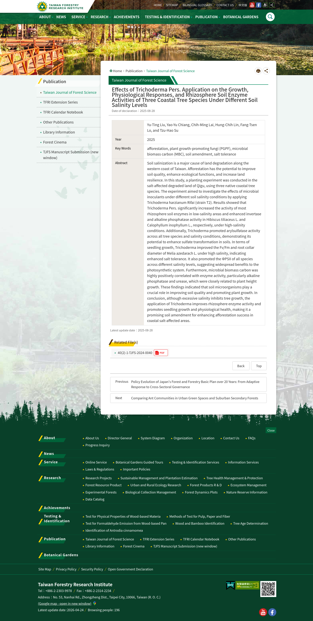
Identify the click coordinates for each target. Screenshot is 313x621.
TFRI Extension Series (158, 539)
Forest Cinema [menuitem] (55, 142)
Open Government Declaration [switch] (130, 569)
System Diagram (153, 438)
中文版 (243, 5)
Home (158, 5)
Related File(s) (126, 342)
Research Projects (98, 477)
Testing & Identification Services (195, 462)
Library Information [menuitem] (59, 132)
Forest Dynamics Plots (201, 492)
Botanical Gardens (241, 16)
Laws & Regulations (99, 469)
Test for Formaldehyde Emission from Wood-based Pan (125, 523)
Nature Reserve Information (246, 492)
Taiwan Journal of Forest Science (109, 539)
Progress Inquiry (97, 445)
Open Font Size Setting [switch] (265, 5)
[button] (241, 365)
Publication (206, 16)
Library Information (99, 546)
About (45, 16)
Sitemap (172, 5)
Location (207, 438)
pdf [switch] (162, 353)
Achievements (126, 16)
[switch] (230, 585)
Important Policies (136, 469)
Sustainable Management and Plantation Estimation (159, 477)
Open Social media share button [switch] (271, 5)
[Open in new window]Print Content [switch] (258, 70)
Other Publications (242, 539)
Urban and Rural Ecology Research (155, 484)
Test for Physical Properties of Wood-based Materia (122, 516)
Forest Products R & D (206, 484)
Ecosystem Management (248, 484)
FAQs (252, 438)
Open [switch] (270, 16)
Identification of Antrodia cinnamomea (114, 530)
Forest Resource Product (103, 484)
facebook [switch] (258, 5)
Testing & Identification (167, 16)
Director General (120, 438)
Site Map (44, 569)
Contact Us (225, 5)
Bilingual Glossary (197, 5)
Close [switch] (271, 430)
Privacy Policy (66, 569)
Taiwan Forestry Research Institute (61, 6)
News (61, 16)
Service (78, 16)
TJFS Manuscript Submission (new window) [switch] (70, 154)
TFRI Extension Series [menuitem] (60, 102)
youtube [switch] (252, 5)
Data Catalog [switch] (94, 499)
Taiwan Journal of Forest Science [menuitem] (69, 92)
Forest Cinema (134, 546)
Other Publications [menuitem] (58, 122)
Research (99, 16)
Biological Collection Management (150, 492)
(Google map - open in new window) (64, 603)
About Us (92, 438)
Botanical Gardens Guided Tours (139, 462)
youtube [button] (263, 612)
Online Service (96, 462)
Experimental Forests (101, 492)
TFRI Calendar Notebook (201, 539)
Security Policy (92, 569)
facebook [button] (272, 612)
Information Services (243, 462)
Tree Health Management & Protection (234, 477)
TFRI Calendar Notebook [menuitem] (63, 112)
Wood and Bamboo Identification (199, 523)
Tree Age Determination (250, 523)
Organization (183, 438)
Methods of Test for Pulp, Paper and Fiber (199, 516)
